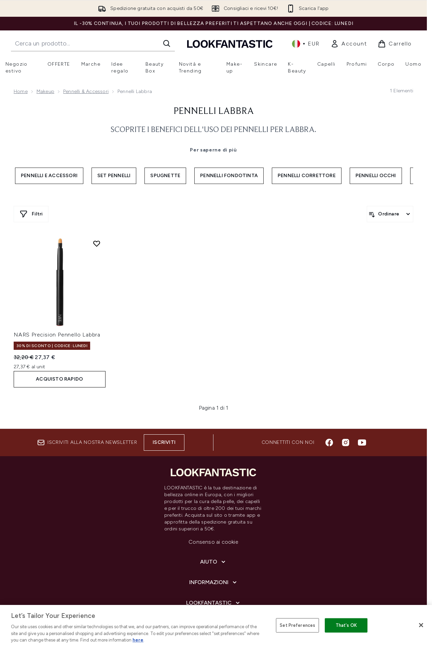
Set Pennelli (113, 176)
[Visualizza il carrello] (395, 44)
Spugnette (165, 176)
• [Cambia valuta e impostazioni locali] (306, 44)
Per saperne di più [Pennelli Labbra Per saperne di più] (213, 150)
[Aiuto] (213, 562)
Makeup (45, 91)
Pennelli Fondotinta (229, 176)
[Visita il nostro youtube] (362, 442)
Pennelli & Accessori (86, 91)
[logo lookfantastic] (230, 43)
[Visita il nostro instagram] (345, 442)
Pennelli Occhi (376, 176)
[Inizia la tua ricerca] (93, 43)
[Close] (421, 625)
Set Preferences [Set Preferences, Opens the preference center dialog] (297, 625)
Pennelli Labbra (213, 111)
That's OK (346, 625)
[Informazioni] (213, 582)
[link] (348, 44)
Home (21, 91)
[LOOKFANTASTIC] (213, 603)
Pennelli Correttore (307, 176)
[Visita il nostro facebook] (329, 442)
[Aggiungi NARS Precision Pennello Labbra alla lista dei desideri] (96, 243)
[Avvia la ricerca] (167, 43)
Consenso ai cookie (213, 542)
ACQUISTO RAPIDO (59, 379)
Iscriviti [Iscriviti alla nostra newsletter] (164, 442)
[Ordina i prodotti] (390, 214)
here (138, 640)
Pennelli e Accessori (49, 176)
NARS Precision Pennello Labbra (57, 334)
